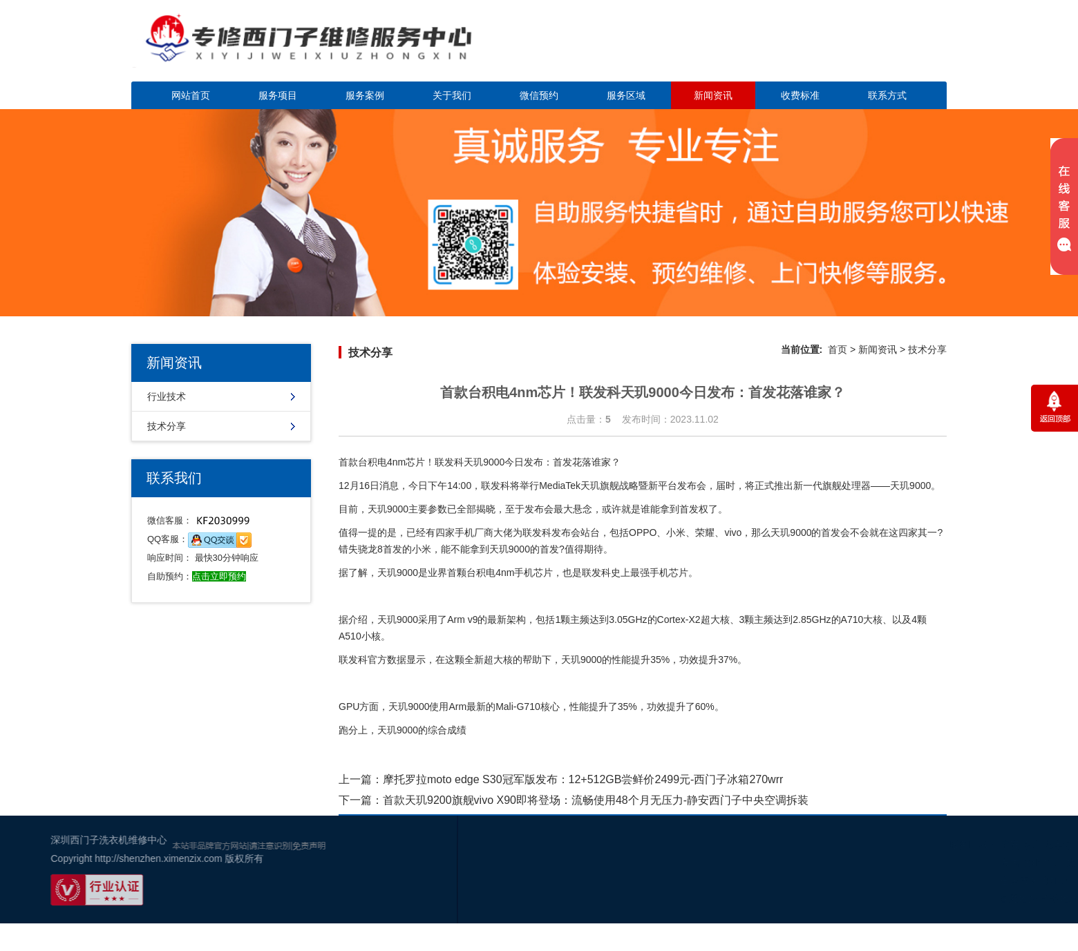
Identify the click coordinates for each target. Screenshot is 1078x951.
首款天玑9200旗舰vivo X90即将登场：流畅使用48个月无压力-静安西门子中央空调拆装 (595, 800)
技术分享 (166, 426)
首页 (837, 349)
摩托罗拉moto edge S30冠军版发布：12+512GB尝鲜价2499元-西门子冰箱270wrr (583, 779)
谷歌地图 (966, 898)
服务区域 (626, 95)
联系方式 (887, 95)
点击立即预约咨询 (850, 48)
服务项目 (277, 95)
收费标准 (800, 95)
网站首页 (190, 95)
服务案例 (365, 95)
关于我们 (452, 95)
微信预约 (539, 95)
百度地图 (924, 898)
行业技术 (166, 396)
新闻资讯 (713, 95)
